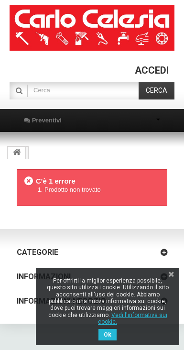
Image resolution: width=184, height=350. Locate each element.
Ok (107, 334)
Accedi (152, 70)
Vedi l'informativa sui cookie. (132, 318)
